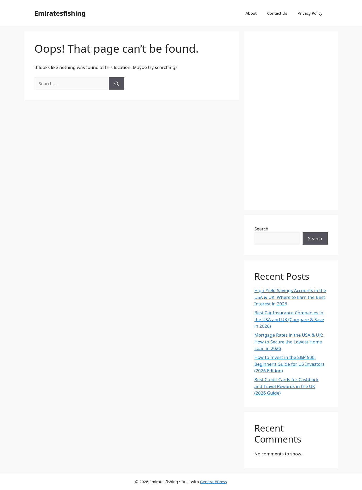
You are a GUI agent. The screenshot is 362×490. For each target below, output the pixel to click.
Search (261, 229)
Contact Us (277, 13)
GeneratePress (213, 481)
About (251, 13)
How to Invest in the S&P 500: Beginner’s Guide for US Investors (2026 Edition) (289, 364)
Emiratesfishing (60, 13)
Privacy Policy (310, 13)
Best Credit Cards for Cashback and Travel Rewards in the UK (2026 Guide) (286, 386)
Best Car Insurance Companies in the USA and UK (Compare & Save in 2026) (289, 319)
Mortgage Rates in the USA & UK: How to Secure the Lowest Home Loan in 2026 (288, 341)
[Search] (116, 83)
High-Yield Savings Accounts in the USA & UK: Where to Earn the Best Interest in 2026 (290, 297)
